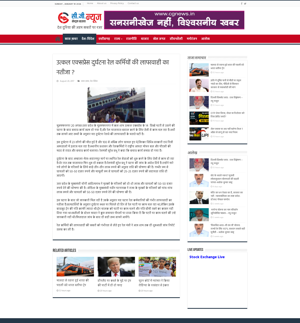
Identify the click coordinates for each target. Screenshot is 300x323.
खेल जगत (159, 39)
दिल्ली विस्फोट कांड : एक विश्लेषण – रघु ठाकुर (227, 99)
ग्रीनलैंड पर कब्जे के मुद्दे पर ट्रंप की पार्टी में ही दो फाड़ (114, 283)
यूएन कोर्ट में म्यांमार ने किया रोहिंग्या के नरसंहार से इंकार (154, 283)
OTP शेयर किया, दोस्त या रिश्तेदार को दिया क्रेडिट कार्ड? (227, 115)
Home (90, 3)
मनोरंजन (192, 39)
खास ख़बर (71, 39)
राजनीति (131, 39)
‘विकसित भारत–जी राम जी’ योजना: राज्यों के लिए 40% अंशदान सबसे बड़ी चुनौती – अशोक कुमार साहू (228, 228)
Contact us (133, 3)
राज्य (117, 39)
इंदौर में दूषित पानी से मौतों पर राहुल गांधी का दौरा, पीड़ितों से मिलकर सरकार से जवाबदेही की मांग (226, 83)
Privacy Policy (117, 3)
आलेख (205, 39)
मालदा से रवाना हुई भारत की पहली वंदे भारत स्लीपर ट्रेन (73, 283)
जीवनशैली (176, 39)
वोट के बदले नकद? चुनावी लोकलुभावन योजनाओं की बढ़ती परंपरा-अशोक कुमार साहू (225, 179)
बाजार (145, 39)
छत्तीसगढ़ (104, 39)
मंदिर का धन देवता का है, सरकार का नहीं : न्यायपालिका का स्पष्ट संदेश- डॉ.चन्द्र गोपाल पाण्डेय (227, 196)
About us (101, 3)
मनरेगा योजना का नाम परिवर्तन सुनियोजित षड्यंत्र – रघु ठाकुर (224, 211)
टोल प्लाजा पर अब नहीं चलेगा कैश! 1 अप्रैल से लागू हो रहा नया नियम (227, 130)
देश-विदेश (88, 39)
